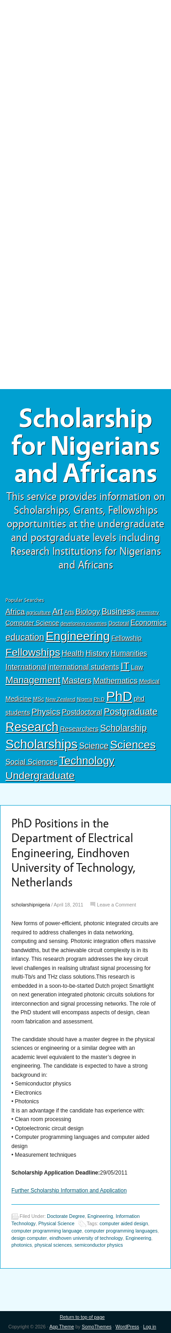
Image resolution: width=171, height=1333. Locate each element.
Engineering (78, 636)
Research (31, 727)
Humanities (129, 653)
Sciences (132, 744)
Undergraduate (40, 775)
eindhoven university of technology (86, 1238)
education (24, 637)
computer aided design (123, 1223)
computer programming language (46, 1230)
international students (83, 667)
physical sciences (53, 1245)
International (26, 667)
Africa (15, 611)
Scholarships (41, 744)
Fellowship (126, 638)
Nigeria (85, 699)
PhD (119, 696)
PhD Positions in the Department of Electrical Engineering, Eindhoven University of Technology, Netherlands (73, 853)
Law (137, 667)
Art (57, 611)
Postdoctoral (82, 712)
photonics (21, 1245)
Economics (148, 622)
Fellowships (32, 652)
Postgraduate (131, 711)
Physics (45, 712)
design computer (29, 1238)
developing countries (84, 623)
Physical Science (56, 1223)
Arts (69, 612)
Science (94, 745)
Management (32, 679)
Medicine (18, 698)
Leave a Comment (116, 904)
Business (118, 611)
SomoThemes (96, 1326)
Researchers (79, 728)
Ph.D (99, 699)
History (97, 653)
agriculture (38, 612)
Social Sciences (31, 762)
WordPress (127, 1326)
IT (125, 666)
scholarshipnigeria (30, 904)
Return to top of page (82, 1317)
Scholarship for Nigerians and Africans (85, 446)
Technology (87, 760)
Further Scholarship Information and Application (69, 1190)
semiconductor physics (98, 1245)
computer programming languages (121, 1230)
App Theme (61, 1326)
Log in (149, 1326)
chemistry (148, 612)
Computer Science (32, 623)
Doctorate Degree (66, 1216)
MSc (38, 699)
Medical (149, 681)
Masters (77, 680)
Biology (88, 611)
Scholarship (123, 728)
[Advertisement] (85, 67)
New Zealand (60, 699)
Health (73, 653)
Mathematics (115, 680)
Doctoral (119, 623)
